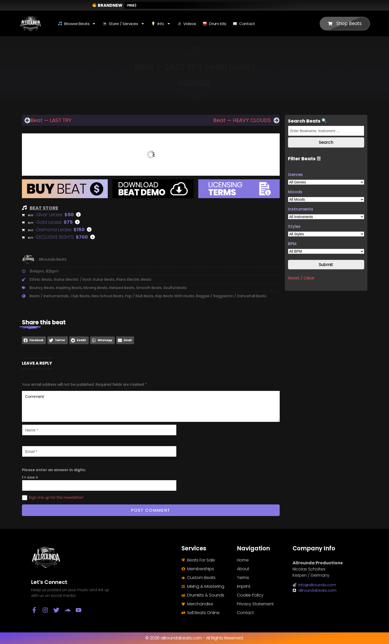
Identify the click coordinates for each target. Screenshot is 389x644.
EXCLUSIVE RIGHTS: (62, 237)
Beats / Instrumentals (49, 296)
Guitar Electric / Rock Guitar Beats (84, 279)
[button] (34, 340)
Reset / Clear (301, 278)
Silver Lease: (55, 214)
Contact (244, 23)
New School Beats (107, 296)
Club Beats (80, 296)
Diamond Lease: (60, 229)
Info (161, 23)
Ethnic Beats (41, 279)
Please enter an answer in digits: (54, 469)
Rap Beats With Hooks (174, 296)
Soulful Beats (175, 287)
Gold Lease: (54, 222)
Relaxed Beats (121, 287)
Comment (151, 406)
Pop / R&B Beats (139, 296)
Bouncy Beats (42, 287)
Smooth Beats (149, 287)
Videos (186, 23)
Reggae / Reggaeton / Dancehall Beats (231, 296)
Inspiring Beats (69, 287)
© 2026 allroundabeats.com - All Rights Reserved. (194, 638)
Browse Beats (77, 23)
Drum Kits (214, 23)
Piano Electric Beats (133, 279)
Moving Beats (95, 287)
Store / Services (123, 23)
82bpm (52, 271)
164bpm (37, 271)
